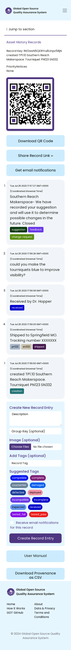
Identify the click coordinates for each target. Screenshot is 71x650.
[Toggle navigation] (63, 10)
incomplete (41, 500)
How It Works (16, 608)
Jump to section (20, 29)
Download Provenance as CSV (35, 575)
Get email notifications (35, 170)
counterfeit (19, 485)
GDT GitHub (15, 613)
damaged (38, 485)
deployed (35, 492)
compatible (19, 478)
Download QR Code (35, 140)
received (35, 507)
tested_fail (19, 514)
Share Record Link (35, 155)
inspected (18, 507)
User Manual (35, 555)
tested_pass (38, 514)
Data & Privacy (44, 608)
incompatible (20, 500)
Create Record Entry (35, 538)
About (38, 604)
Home (11, 604)
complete (38, 478)
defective (18, 492)
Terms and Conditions (41, 615)
